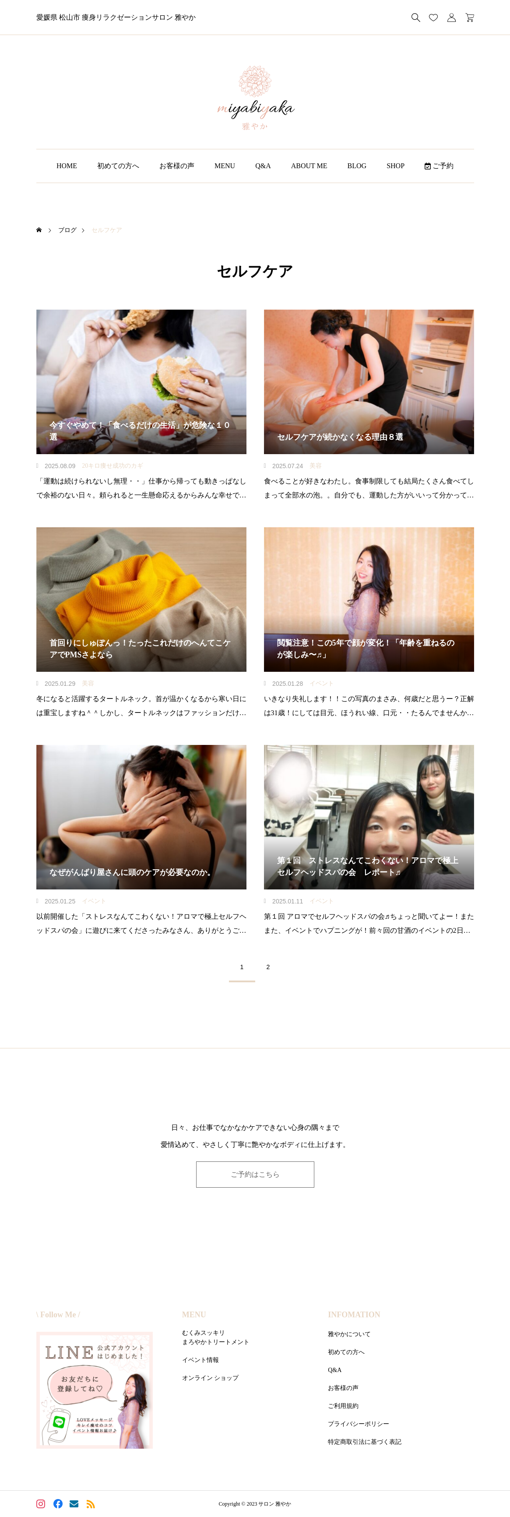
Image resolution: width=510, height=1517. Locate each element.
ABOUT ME (309, 165)
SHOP (395, 165)
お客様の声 (176, 165)
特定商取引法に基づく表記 (364, 1442)
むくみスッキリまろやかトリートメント (216, 1337)
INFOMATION (354, 1314)
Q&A (263, 165)
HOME (66, 165)
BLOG (357, 165)
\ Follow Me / (58, 1314)
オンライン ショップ (210, 1378)
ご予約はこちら (255, 1174)
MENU (225, 165)
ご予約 (439, 165)
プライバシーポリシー (358, 1424)
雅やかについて (349, 1334)
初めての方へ (118, 165)
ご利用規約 (343, 1406)
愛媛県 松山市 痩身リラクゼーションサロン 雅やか (116, 17)
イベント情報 (200, 1360)
